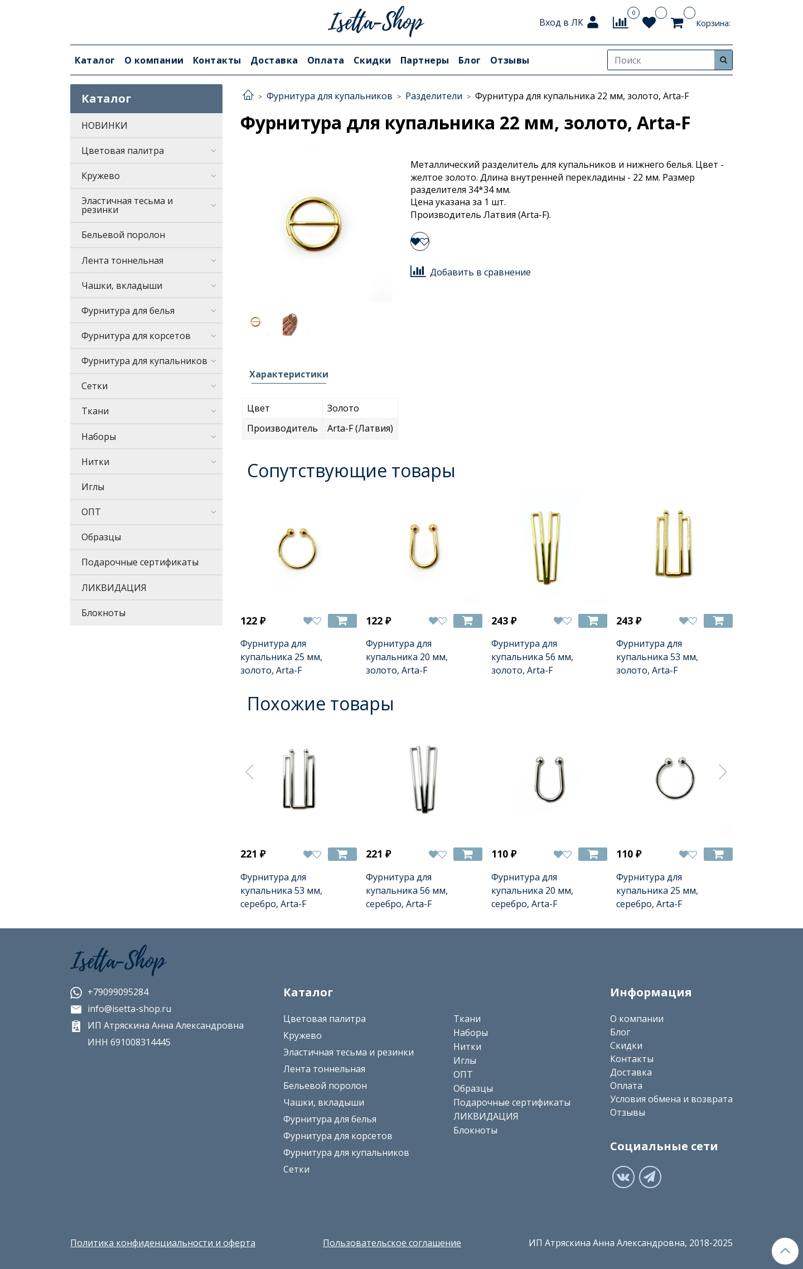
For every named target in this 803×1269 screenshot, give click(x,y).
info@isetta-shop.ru (120, 1008)
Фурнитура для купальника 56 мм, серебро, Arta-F (407, 890)
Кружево (100, 175)
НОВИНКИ (104, 125)
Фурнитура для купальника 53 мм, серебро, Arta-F (281, 890)
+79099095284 (109, 992)
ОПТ (91, 512)
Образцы (101, 537)
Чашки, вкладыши (121, 285)
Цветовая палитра (122, 150)
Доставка (274, 60)
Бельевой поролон (123, 235)
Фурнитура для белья (128, 310)
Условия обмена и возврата (671, 1099)
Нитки (95, 462)
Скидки (372, 60)
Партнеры (424, 60)
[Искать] (723, 60)
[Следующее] (723, 771)
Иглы (92, 487)
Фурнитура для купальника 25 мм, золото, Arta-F (281, 656)
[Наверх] (785, 1251)
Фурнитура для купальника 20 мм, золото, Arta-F (407, 656)
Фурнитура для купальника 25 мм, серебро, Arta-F (657, 890)
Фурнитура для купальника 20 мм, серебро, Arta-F (532, 890)
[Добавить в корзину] (342, 621)
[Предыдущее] (249, 771)
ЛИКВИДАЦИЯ (114, 588)
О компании (154, 60)
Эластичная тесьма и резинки (127, 205)
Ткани (95, 411)
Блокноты (103, 613)
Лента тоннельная (122, 260)
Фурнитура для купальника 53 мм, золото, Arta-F (657, 656)
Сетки (94, 386)
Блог (469, 60)
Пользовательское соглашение (392, 1242)
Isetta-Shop (117, 961)
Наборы (98, 436)
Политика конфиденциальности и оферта (162, 1242)
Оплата (326, 60)
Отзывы (510, 60)
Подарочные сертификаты (140, 562)
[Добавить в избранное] (419, 241)
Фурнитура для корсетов (136, 336)
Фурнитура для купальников (144, 361)
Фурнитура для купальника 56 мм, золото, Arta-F (532, 656)
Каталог (95, 60)
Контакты (217, 60)
